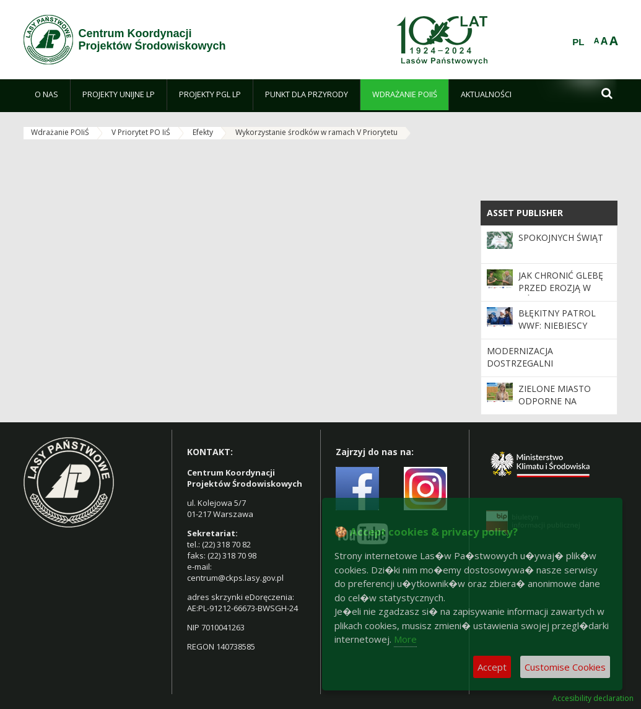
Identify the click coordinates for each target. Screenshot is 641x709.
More (405, 639)
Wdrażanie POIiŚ (60, 132)
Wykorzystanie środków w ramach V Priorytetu (316, 132)
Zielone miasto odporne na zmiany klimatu (555, 401)
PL (578, 42)
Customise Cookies (565, 667)
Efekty (203, 132)
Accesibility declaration (593, 698)
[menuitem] (47, 94)
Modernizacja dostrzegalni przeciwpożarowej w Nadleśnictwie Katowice (545, 369)
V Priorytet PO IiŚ (140, 132)
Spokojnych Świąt (560, 237)
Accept (492, 667)
